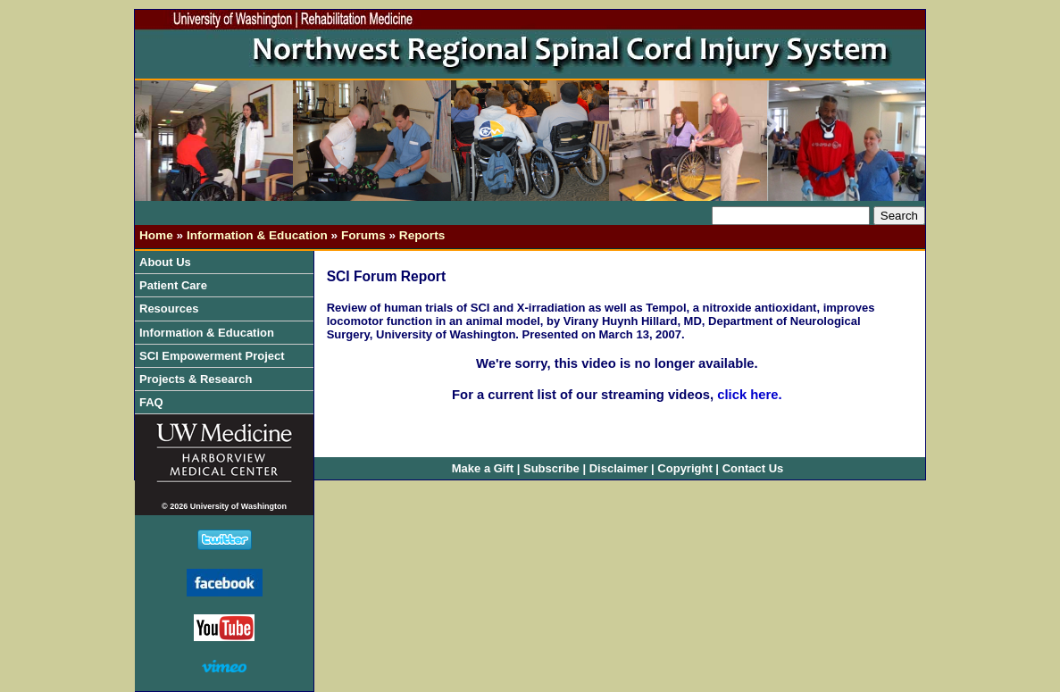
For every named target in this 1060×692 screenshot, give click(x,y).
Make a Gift (482, 468)
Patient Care (177, 285)
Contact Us (753, 468)
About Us (169, 262)
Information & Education (257, 235)
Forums (363, 235)
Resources (173, 308)
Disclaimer (618, 468)
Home (156, 235)
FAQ (151, 402)
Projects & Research (200, 379)
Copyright (684, 468)
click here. (748, 395)
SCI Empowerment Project (216, 356)
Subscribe (551, 468)
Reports (422, 235)
